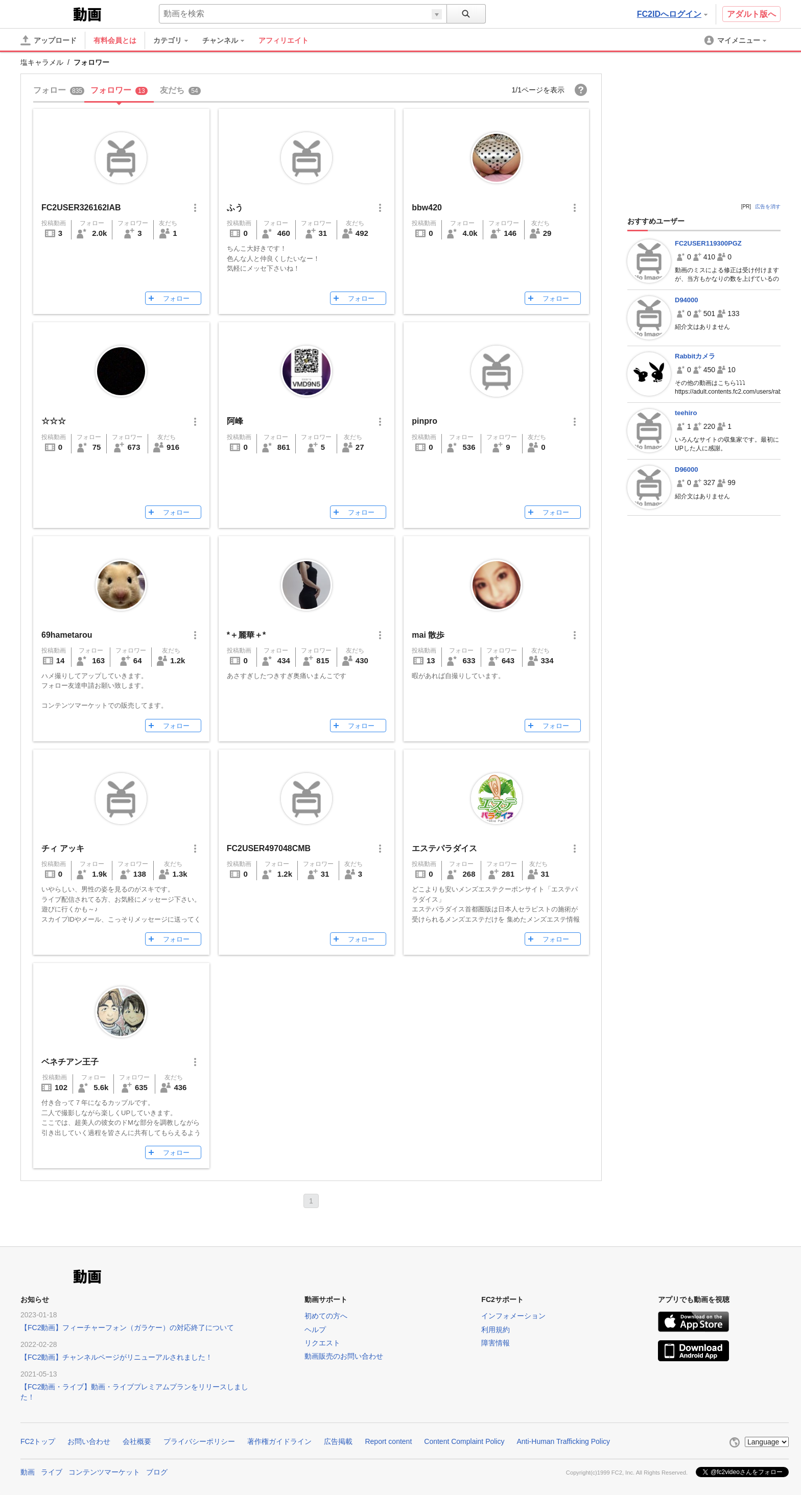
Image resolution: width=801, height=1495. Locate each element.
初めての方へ (325, 1316)
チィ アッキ (62, 848)
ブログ (157, 1472)
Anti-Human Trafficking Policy (563, 1441)
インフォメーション (513, 1316)
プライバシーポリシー (199, 1441)
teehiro (686, 413)
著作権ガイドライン (279, 1441)
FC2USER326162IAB (81, 207)
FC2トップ (37, 1441)
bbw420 (427, 207)
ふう (235, 207)
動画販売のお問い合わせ (343, 1356)
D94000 (686, 300)
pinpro (424, 421)
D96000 (686, 469)
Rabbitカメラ (695, 356)
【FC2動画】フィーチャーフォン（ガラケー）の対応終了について (127, 1327)
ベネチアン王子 (70, 1061)
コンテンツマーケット (104, 1472)
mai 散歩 (428, 635)
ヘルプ (315, 1329)
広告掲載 (338, 1441)
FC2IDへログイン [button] (672, 14)
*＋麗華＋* (246, 635)
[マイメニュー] (736, 40)
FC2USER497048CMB (269, 848)
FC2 (45, 13)
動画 (27, 1472)
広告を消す (768, 206)
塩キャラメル (41, 62)
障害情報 (495, 1343)
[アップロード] (48, 40)
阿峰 (235, 421)
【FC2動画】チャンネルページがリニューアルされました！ (116, 1357)
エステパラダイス (444, 848)
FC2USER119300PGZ (708, 243)
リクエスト (322, 1343)
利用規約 (495, 1329)
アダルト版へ (751, 14)
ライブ (51, 1472)
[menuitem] (175, 40)
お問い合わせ (88, 1441)
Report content (388, 1441)
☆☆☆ (53, 421)
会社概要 (137, 1441)
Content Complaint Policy (464, 1441)
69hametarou (66, 635)
